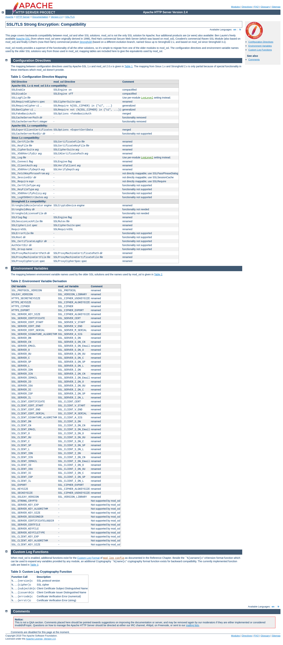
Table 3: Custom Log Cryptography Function (41, 571)
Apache (9, 17)
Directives (247, 6)
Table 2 (158, 274)
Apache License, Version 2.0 (41, 638)
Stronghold (86, 41)
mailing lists (192, 625)
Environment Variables (260, 45)
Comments (254, 59)
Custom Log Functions (260, 49)
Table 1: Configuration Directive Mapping (39, 76)
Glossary (265, 6)
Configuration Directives (260, 41)
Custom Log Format (88, 557)
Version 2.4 (57, 17)
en (235, 29)
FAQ (256, 6)
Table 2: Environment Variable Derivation (39, 281)
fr (240, 29)
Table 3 (34, 564)
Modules (235, 6)
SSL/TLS (70, 17)
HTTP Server (23, 17)
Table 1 (129, 66)
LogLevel (147, 97)
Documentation (40, 17)
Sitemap (276, 6)
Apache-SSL (23, 38)
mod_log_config (113, 558)
